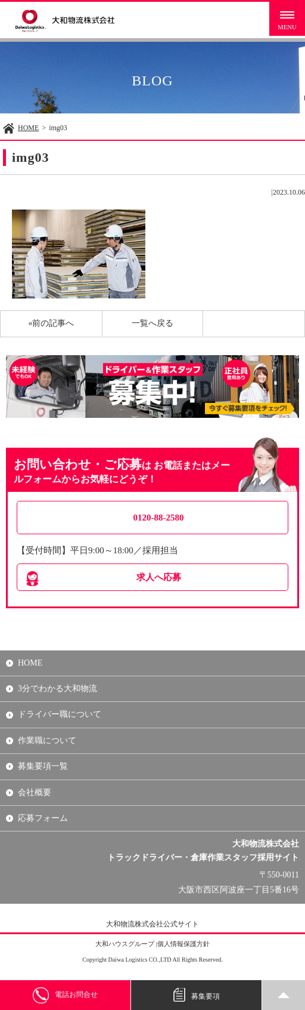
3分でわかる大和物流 (57, 688)
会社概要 (34, 792)
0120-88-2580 (158, 517)
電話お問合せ (65, 995)
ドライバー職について (59, 714)
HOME (28, 128)
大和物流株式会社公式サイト (152, 924)
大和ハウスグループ (124, 943)
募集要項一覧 (43, 766)
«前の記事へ (51, 323)
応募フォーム (43, 818)
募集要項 (196, 995)
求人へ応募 (158, 577)
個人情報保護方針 (183, 943)
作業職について (47, 740)
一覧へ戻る (152, 323)
